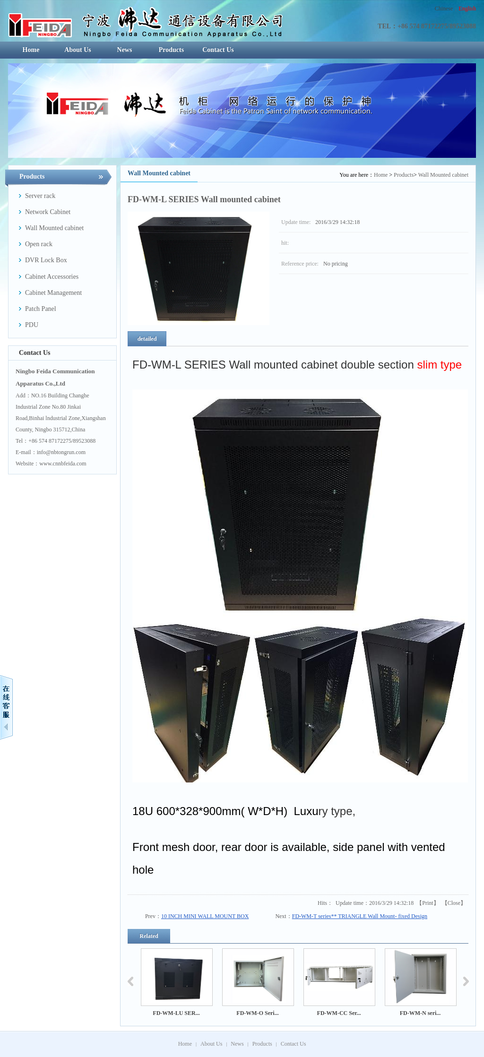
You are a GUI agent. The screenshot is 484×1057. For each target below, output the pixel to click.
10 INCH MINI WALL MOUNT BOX (205, 916)
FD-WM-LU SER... (176, 1013)
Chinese (444, 8)
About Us (211, 1043)
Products (404, 175)
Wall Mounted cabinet (443, 175)
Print (427, 903)
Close (454, 903)
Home (381, 175)
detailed (147, 338)
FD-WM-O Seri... (257, 1013)
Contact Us (293, 1043)
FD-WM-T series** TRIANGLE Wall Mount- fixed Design (359, 916)
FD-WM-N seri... (420, 1013)
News (237, 1043)
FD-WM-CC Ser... (339, 1013)
